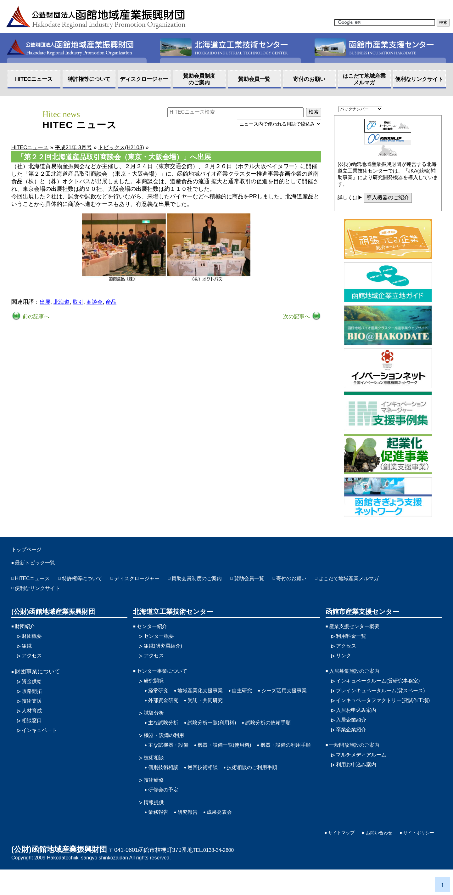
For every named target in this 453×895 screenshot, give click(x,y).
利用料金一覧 (353, 640)
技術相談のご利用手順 (262, 789)
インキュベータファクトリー (389, 708)
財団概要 (33, 640)
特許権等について (89, 581)
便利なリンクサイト (40, 591)
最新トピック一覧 (37, 565)
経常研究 (159, 698)
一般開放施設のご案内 (357, 755)
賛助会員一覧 (273, 581)
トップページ (30, 550)
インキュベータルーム (383, 687)
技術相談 (155, 779)
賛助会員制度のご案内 (215, 581)
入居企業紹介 (353, 729)
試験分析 (155, 721)
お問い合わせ (405, 6)
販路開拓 (33, 698)
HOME (440, 6)
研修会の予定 (165, 813)
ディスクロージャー (149, 581)
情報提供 (155, 826)
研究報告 (191, 837)
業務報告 (159, 837)
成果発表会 (226, 837)
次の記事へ (296, 317)
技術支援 (33, 708)
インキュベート (41, 739)
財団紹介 (26, 630)
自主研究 (251, 698)
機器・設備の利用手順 (176, 766)
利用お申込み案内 (358, 776)
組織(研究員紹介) (165, 651)
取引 (80, 302)
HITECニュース (34, 581)
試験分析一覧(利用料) (218, 732)
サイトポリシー (416, 857)
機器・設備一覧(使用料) (233, 755)
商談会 (97, 302)
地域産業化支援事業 (205, 698)
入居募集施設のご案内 (357, 677)
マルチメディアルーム (364, 766)
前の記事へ (36, 317)
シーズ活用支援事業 (173, 708)
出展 (45, 302)
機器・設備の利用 (166, 745)
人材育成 (33, 719)
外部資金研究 (225, 708)
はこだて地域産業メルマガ (382, 581)
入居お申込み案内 (358, 719)
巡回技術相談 (208, 789)
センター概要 (161, 640)
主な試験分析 (165, 732)
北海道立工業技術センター (171, 614)
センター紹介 (154, 630)
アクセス (322, 6)
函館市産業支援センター (360, 614)
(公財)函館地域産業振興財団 (51, 614)
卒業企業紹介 (353, 739)
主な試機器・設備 (170, 755)
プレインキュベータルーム (386, 698)
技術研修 (155, 803)
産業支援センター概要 (357, 630)
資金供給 (33, 687)
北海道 (62, 302)
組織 (27, 651)
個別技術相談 (165, 789)
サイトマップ (361, 6)
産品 (114, 302)
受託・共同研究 (271, 708)
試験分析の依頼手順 (280, 732)
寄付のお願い (319, 581)
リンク (344, 661)
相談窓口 (33, 729)
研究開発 (155, 687)
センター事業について (165, 677)
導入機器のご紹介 (389, 198)
